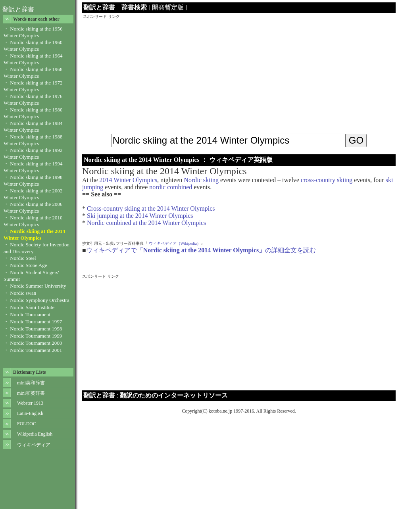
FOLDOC (26, 423)
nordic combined (170, 187)
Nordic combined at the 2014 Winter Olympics (146, 222)
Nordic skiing (201, 180)
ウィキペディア (33, 445)
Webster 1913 (30, 403)
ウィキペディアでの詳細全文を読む (201, 250)
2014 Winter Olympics (129, 180)
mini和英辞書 (31, 393)
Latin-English (30, 413)
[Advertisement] (239, 75)
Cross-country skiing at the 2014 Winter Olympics (151, 208)
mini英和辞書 (31, 383)
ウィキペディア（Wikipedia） (175, 243)
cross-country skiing (326, 180)
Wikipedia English (34, 434)
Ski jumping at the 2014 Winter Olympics (140, 215)
